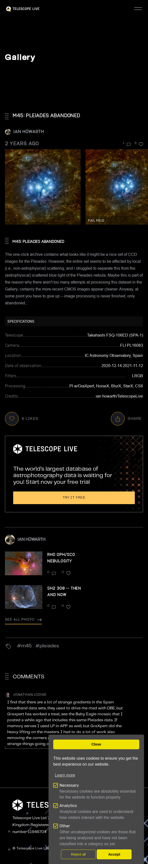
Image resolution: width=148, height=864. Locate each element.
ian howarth (28, 131)
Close (96, 744)
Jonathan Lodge (30, 694)
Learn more (65, 775)
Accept (114, 854)
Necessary (69, 785)
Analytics (68, 805)
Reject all (78, 854)
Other (64, 826)
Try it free (74, 497)
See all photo (23, 619)
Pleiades (49, 646)
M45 (26, 646)
